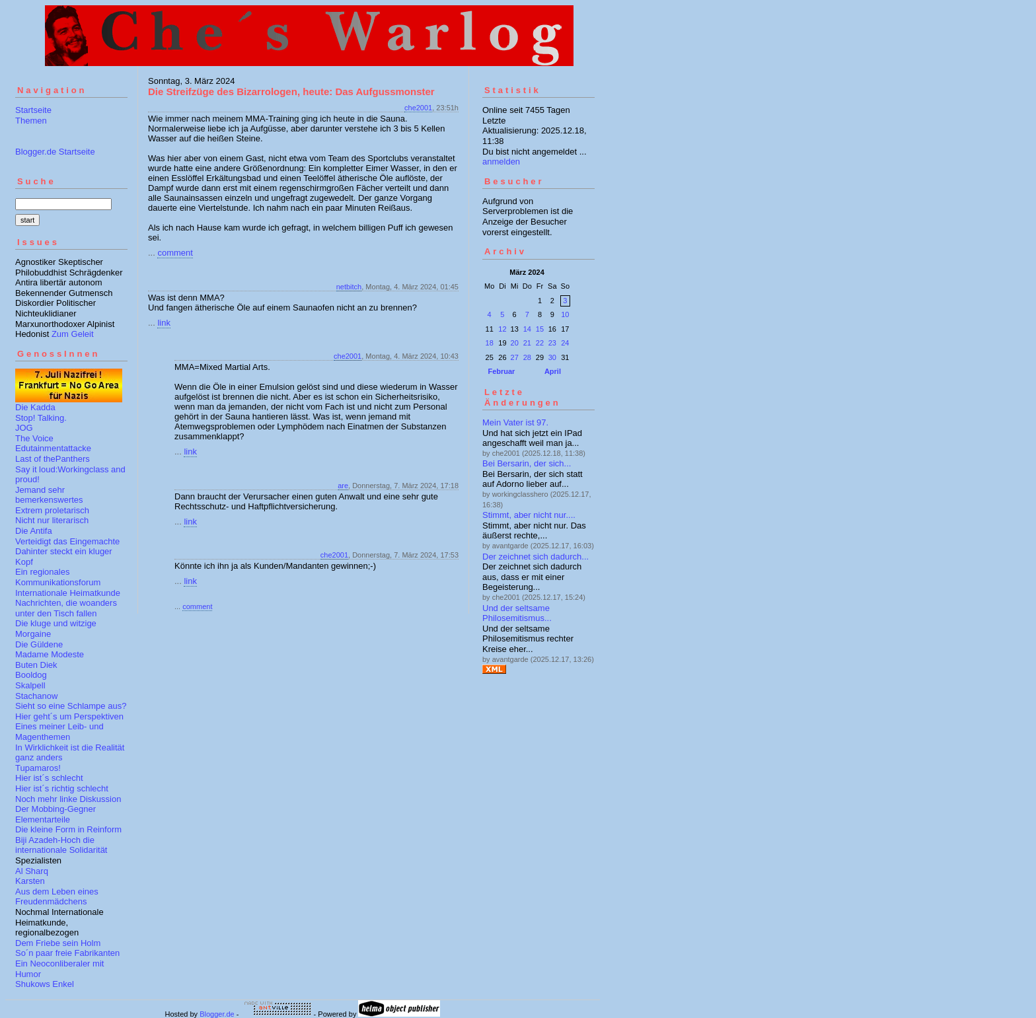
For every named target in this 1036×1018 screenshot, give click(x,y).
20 (515, 343)
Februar (501, 371)
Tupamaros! (38, 768)
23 (552, 343)
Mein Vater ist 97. (515, 422)
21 (527, 343)
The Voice (34, 438)
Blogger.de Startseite (55, 152)
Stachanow (36, 696)
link (163, 323)
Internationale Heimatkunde (67, 593)
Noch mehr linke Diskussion (68, 799)
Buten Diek (36, 665)
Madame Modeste (49, 654)
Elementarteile (42, 819)
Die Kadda (35, 407)
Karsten (30, 881)
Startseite (33, 110)
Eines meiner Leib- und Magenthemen (59, 731)
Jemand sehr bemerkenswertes (49, 495)
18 (490, 343)
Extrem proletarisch (52, 510)
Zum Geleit (73, 334)
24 (565, 343)
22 (540, 343)
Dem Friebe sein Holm (57, 943)
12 (502, 329)
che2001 (418, 108)
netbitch (349, 287)
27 (515, 357)
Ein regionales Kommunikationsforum (57, 577)
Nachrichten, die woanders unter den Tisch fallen (66, 608)
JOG (24, 428)
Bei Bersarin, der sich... (526, 463)
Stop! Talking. (41, 418)
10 (565, 314)
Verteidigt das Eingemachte (67, 541)
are (343, 486)
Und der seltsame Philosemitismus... (517, 613)
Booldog (31, 675)
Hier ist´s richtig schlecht (61, 788)
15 (540, 329)
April (552, 371)
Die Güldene (39, 644)
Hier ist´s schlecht (49, 778)
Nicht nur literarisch (52, 520)
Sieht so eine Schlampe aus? (70, 706)
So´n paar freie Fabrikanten (67, 953)
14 (527, 329)
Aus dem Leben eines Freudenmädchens (56, 897)
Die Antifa (33, 531)
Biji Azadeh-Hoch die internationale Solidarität (61, 845)
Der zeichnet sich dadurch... (535, 557)
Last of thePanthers (52, 459)
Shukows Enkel (44, 984)
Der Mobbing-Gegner (55, 809)
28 (527, 357)
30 (552, 357)
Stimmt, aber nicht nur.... (528, 515)
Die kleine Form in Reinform (68, 829)
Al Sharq (31, 871)
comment (174, 253)
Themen (31, 121)
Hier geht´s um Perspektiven (69, 716)
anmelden (501, 161)
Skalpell (30, 685)
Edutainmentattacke (53, 448)
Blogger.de (217, 1014)
